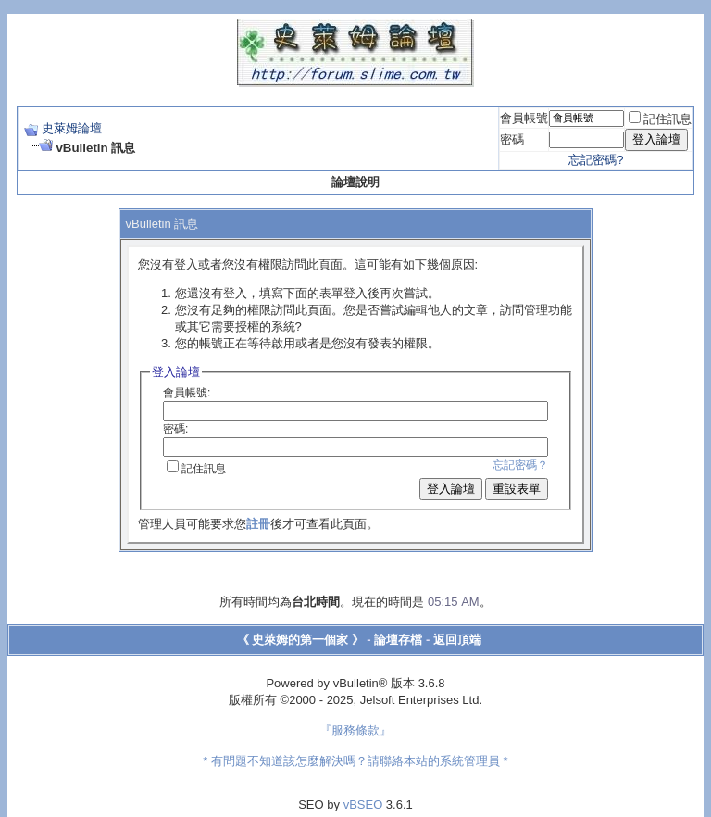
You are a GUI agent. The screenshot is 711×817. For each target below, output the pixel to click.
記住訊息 (660, 119)
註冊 (258, 524)
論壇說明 (355, 182)
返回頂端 (457, 640)
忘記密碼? (595, 160)
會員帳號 (524, 118)
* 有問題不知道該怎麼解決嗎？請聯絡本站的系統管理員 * (355, 761)
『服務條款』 (355, 730)
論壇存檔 (398, 640)
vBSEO (363, 804)
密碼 (512, 139)
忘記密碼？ (520, 465)
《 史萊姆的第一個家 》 (300, 640)
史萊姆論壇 (72, 128)
